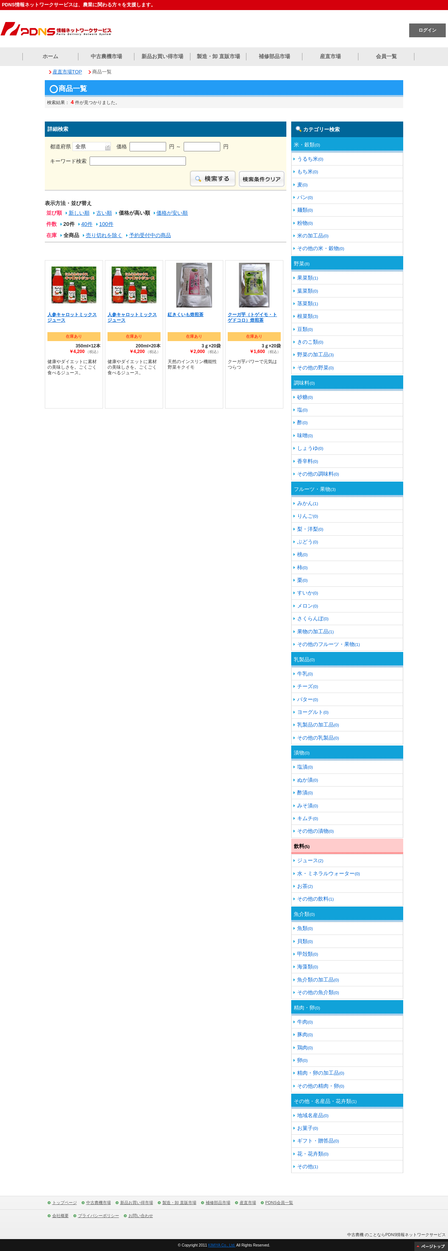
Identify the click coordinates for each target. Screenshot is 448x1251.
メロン (307, 606)
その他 (307, 1166)
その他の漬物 (315, 831)
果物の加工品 (315, 631)
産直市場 (330, 56)
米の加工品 (313, 236)
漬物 (301, 753)
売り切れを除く (104, 235)
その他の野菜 (315, 368)
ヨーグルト (313, 712)
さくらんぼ (313, 618)
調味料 (304, 383)
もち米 (307, 171)
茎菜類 (307, 303)
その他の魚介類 (318, 992)
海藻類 (307, 967)
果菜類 (307, 278)
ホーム (50, 56)
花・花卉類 (313, 1154)
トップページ (64, 1202)
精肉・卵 (307, 1008)
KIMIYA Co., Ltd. (221, 1245)
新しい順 (79, 213)
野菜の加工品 (315, 354)
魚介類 (304, 914)
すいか (307, 593)
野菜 (301, 264)
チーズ (307, 686)
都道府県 (80, 146)
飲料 (301, 846)
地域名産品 (313, 1115)
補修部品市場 (274, 56)
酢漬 (305, 792)
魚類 (305, 928)
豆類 (305, 329)
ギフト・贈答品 (318, 1141)
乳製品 (304, 659)
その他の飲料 (315, 899)
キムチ (307, 818)
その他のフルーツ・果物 (328, 644)
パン (305, 197)
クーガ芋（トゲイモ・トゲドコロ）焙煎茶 (252, 317)
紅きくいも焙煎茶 (185, 314)
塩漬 (305, 767)
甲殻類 (307, 954)
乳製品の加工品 (318, 725)
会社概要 (60, 1215)
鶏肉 (305, 1047)
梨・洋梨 (310, 529)
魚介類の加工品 (318, 980)
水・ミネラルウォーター (328, 873)
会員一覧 (386, 56)
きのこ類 (310, 342)
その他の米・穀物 (320, 248)
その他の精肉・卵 (320, 1086)
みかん (307, 503)
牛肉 (305, 1022)
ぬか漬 (307, 780)
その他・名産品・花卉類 (325, 1101)
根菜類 (307, 316)
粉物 (305, 223)
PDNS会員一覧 (279, 1202)
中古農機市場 (106, 56)
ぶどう (307, 542)
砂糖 (305, 397)
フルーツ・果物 (315, 489)
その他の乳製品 (318, 738)
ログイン (427, 30)
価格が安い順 (172, 213)
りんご (307, 516)
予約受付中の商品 (150, 235)
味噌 (305, 435)
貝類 (305, 941)
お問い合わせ (140, 1215)
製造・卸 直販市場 (218, 56)
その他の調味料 (318, 474)
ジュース (310, 860)
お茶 (305, 886)
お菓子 (307, 1128)
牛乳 (305, 674)
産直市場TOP (67, 72)
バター (307, 699)
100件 (106, 224)
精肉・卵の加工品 (320, 1073)
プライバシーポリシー (98, 1215)
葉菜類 (307, 291)
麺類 (305, 210)
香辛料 (307, 461)
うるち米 (310, 159)
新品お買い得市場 (162, 56)
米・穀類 (307, 145)
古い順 (104, 213)
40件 (87, 224)
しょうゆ (310, 448)
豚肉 (305, 1034)
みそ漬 (307, 806)
